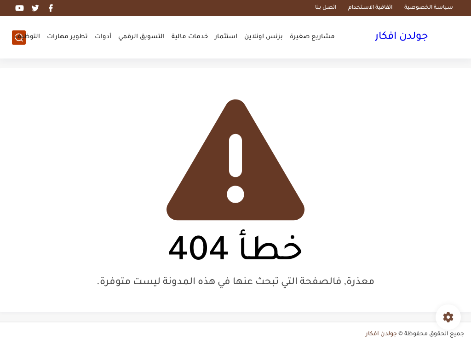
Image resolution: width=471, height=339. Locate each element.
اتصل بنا (325, 8)
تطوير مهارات (67, 37)
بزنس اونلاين (263, 37)
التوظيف (27, 37)
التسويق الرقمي (141, 37)
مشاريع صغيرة (312, 37)
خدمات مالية (190, 37)
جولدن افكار (401, 37)
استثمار (226, 37)
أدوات (103, 37)
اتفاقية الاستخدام (370, 8)
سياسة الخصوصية (428, 8)
